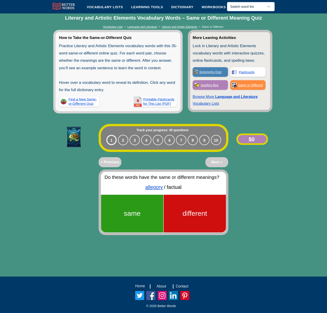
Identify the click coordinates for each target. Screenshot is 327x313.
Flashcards (246, 72)
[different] (195, 213)
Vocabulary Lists (113, 26)
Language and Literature (142, 26)
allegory (154, 187)
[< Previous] (110, 162)
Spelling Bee (210, 85)
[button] (147, 7)
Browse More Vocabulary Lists (225, 100)
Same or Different (250, 85)
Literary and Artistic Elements (179, 26)
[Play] (61, 137)
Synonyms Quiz (210, 72)
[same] (132, 213)
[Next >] (216, 162)
